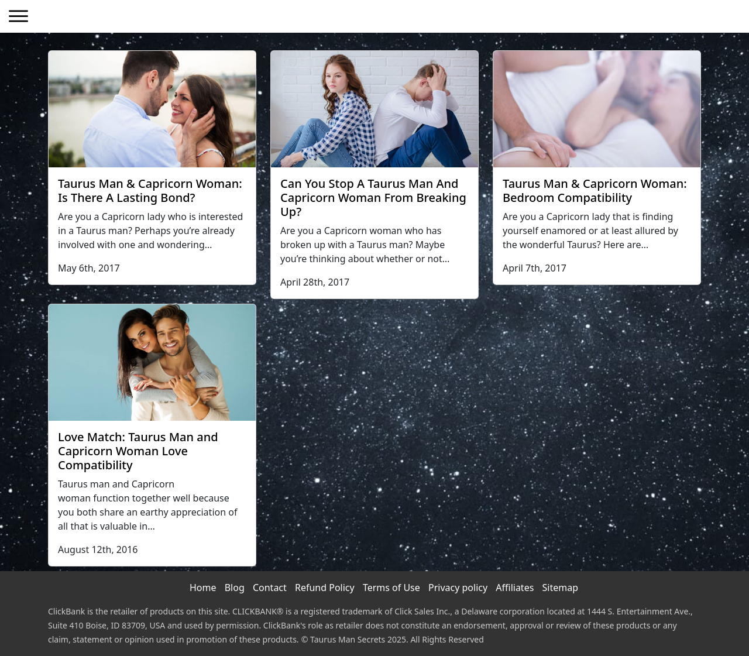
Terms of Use (391, 587)
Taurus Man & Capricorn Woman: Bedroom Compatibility (595, 190)
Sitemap (560, 587)
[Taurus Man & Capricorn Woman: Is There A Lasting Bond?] (152, 109)
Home (203, 587)
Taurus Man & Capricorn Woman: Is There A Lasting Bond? (150, 190)
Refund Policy (325, 587)
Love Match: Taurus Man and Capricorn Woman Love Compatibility (138, 451)
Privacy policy (457, 587)
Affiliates (515, 587)
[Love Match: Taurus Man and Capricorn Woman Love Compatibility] (152, 362)
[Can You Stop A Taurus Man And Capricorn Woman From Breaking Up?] (374, 109)
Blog (235, 587)
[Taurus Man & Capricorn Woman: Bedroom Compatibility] (596, 109)
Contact (270, 587)
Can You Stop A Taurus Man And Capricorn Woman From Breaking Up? (373, 197)
